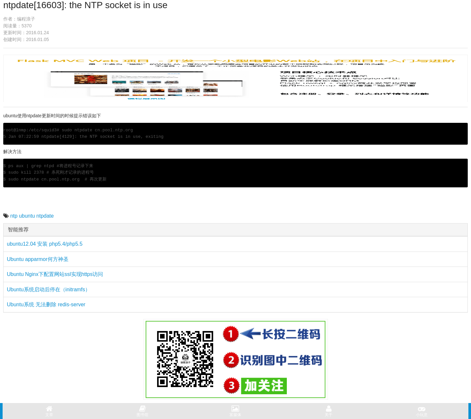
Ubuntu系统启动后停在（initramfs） (48, 289)
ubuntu (27, 216)
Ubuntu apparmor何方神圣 (37, 259)
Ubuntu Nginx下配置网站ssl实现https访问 (55, 274)
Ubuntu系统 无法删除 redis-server (46, 304)
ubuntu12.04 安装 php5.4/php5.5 (44, 244)
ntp (13, 216)
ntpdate (45, 216)
